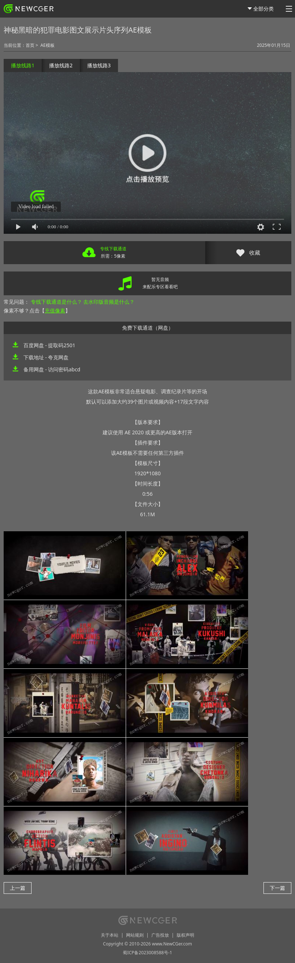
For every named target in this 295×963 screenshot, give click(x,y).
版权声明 (185, 935)
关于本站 (109, 935)
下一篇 (277, 887)
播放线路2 (61, 65)
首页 (30, 45)
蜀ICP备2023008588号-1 (147, 952)
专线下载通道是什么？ (56, 301)
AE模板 (47, 45)
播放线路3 (99, 65)
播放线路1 (22, 65)
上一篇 (17, 887)
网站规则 (135, 935)
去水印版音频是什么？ (108, 301)
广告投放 (160, 935)
